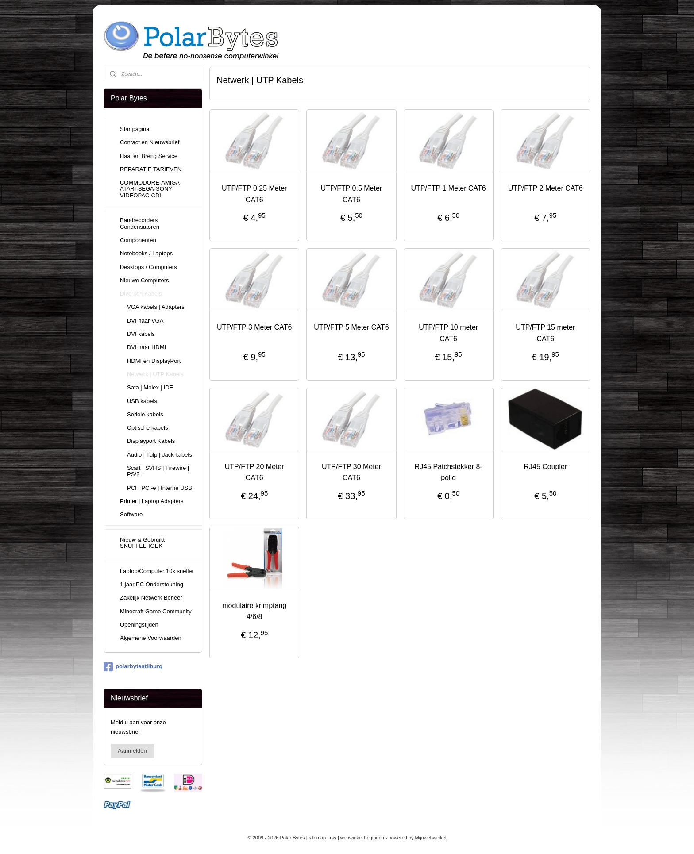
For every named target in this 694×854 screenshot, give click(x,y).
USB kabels (142, 401)
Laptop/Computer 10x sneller (157, 571)
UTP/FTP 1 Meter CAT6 (448, 188)
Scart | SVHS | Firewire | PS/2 (158, 471)
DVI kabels (141, 334)
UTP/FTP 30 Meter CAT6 (351, 472)
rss (333, 837)
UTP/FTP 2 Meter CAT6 (545, 188)
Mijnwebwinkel (431, 837)
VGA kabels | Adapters (156, 307)
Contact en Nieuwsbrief (149, 142)
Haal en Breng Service (148, 156)
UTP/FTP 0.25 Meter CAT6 (254, 194)
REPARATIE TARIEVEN (150, 169)
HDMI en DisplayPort (154, 361)
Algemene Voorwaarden (150, 638)
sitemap (317, 837)
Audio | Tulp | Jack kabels (159, 454)
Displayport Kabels (151, 441)
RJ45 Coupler (545, 466)
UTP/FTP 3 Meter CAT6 (254, 327)
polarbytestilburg (133, 667)
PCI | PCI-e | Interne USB (159, 488)
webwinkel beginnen (362, 837)
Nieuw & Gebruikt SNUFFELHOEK (142, 542)
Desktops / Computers (148, 267)
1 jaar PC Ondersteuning (151, 584)
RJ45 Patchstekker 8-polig (448, 472)
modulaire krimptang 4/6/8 (254, 611)
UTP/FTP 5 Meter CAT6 (351, 327)
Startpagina (135, 129)
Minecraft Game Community (156, 611)
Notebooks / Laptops (146, 253)
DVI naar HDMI (146, 347)
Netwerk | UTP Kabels (155, 374)
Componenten (138, 240)
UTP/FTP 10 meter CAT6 (448, 332)
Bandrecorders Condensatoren (139, 223)
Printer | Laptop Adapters (152, 501)
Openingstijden (139, 624)
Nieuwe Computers (144, 280)
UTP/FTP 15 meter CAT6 (545, 332)
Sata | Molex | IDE (150, 387)
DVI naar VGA (145, 320)
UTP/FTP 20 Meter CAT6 (254, 472)
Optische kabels (147, 427)
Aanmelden (132, 750)
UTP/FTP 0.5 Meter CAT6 (351, 194)
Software (131, 514)
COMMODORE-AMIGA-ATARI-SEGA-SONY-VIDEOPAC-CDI (150, 189)
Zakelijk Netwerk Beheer (151, 597)
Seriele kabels (145, 414)
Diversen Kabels (141, 293)
